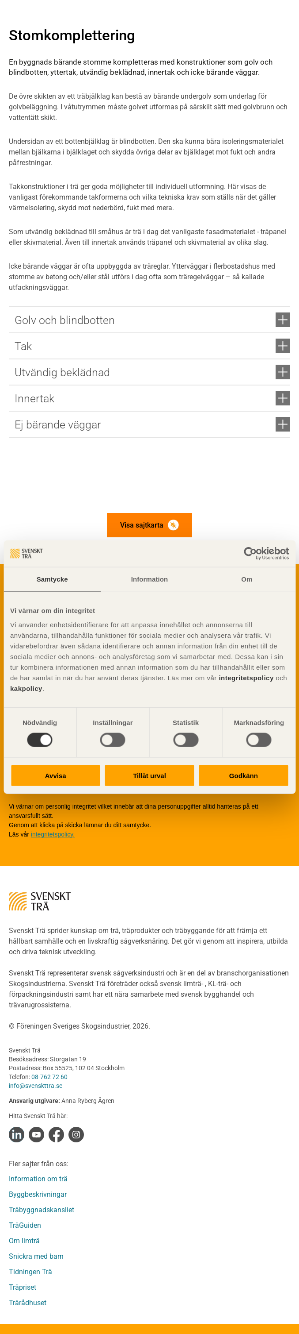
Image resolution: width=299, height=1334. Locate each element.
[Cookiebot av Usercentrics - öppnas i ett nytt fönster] (250, 553)
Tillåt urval (149, 775)
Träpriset (22, 1287)
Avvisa (55, 775)
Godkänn (243, 775)
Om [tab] (246, 579)
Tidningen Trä (30, 1272)
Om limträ (24, 1241)
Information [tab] (149, 579)
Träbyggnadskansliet (41, 1210)
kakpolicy (26, 688)
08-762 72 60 (49, 1076)
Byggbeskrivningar (38, 1194)
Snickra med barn (36, 1256)
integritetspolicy (245, 677)
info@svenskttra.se (35, 1085)
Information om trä (38, 1179)
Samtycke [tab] (52, 579)
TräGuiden (25, 1225)
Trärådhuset (27, 1303)
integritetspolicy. (53, 834)
